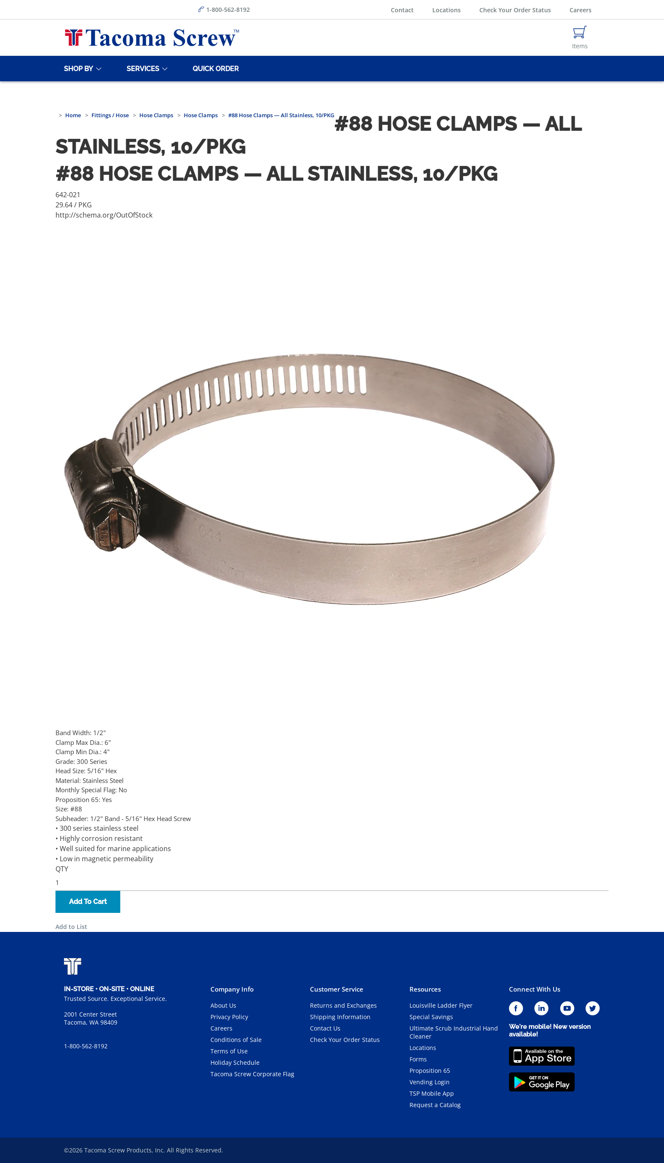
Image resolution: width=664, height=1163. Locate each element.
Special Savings (431, 1017)
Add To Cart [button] (88, 902)
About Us (223, 1005)
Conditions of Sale (236, 1040)
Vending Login (429, 1082)
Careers (581, 10)
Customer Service (336, 989)
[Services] (141, 68)
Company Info (232, 989)
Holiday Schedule (235, 1062)
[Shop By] (77, 68)
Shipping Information (340, 1017)
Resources (425, 989)
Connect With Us (534, 989)
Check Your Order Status (515, 10)
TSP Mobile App (431, 1093)
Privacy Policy (229, 1017)
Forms (418, 1059)
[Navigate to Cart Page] (580, 38)
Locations (446, 10)
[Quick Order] (214, 68)
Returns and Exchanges (343, 1005)
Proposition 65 (429, 1071)
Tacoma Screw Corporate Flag (252, 1074)
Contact (402, 10)
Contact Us (325, 1028)
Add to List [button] (71, 927)
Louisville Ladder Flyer (441, 1005)
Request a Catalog (435, 1105)
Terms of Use (229, 1051)
